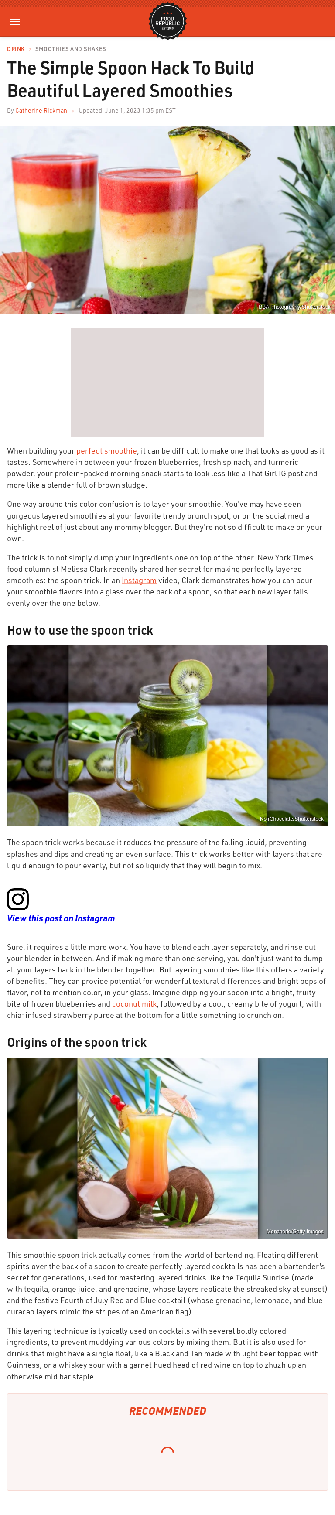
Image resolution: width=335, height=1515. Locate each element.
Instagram (139, 580)
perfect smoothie (106, 450)
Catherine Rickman (41, 110)
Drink (16, 49)
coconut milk (134, 1003)
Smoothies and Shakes (70, 49)
